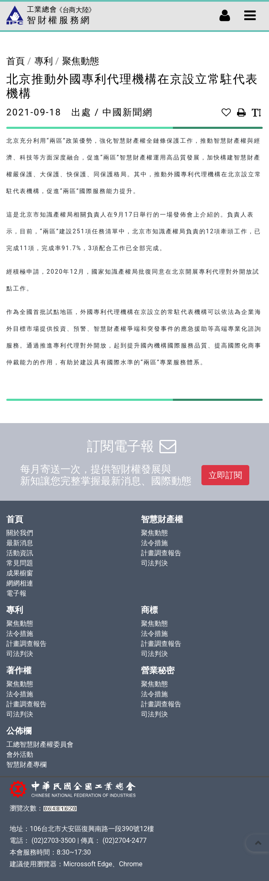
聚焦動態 (80, 61)
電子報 (16, 593)
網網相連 (19, 583)
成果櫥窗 (19, 573)
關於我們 (19, 533)
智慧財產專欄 (26, 765)
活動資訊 (19, 553)
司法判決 (154, 563)
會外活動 (19, 754)
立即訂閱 (225, 475)
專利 (43, 61)
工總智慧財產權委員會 (39, 744)
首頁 (15, 61)
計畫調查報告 (161, 553)
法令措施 (154, 543)
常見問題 (19, 563)
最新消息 (19, 543)
